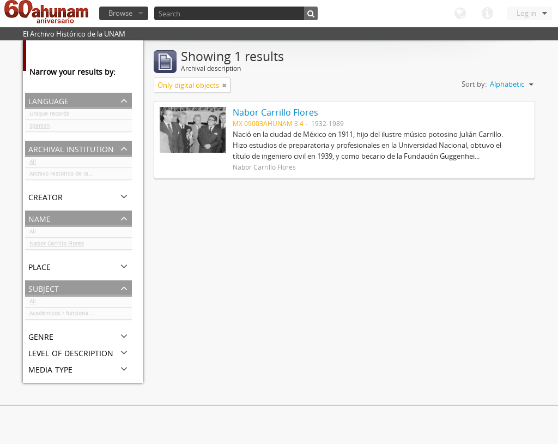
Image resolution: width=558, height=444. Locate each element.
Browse (120, 13)
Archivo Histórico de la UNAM (67, 175)
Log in (526, 13)
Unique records (49, 115)
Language (460, 13)
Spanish (39, 127)
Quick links (487, 13)
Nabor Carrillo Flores (56, 245)
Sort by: (474, 84)
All (32, 163)
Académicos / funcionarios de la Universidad (80, 315)
